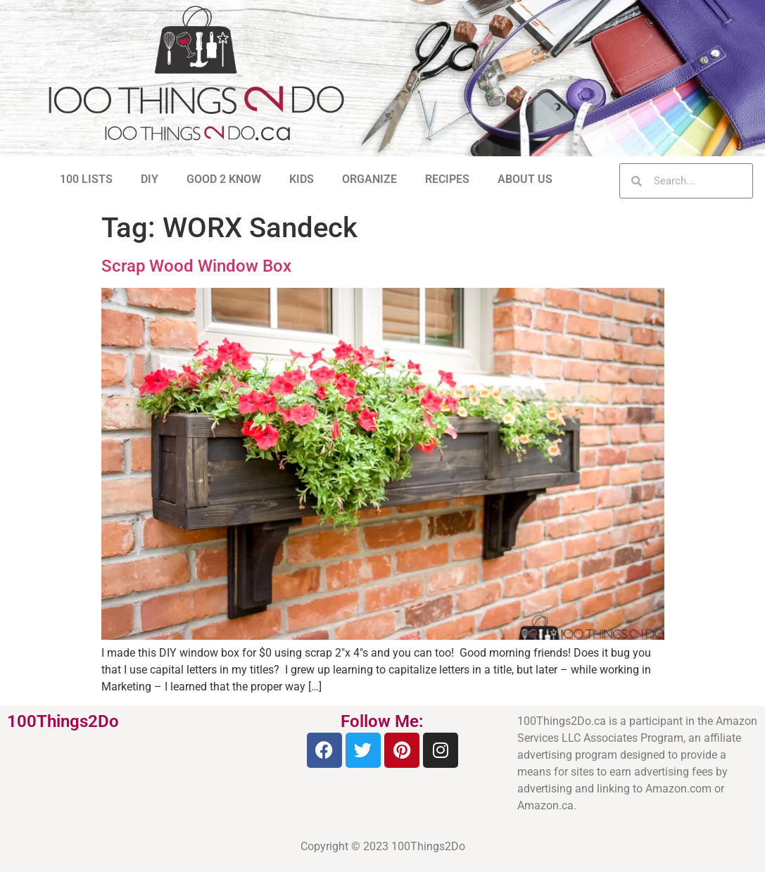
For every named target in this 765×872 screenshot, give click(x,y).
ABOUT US (525, 179)
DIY (149, 179)
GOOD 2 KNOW (223, 179)
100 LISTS (86, 179)
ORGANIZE (369, 179)
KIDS (301, 179)
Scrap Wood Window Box (196, 266)
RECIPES (447, 179)
